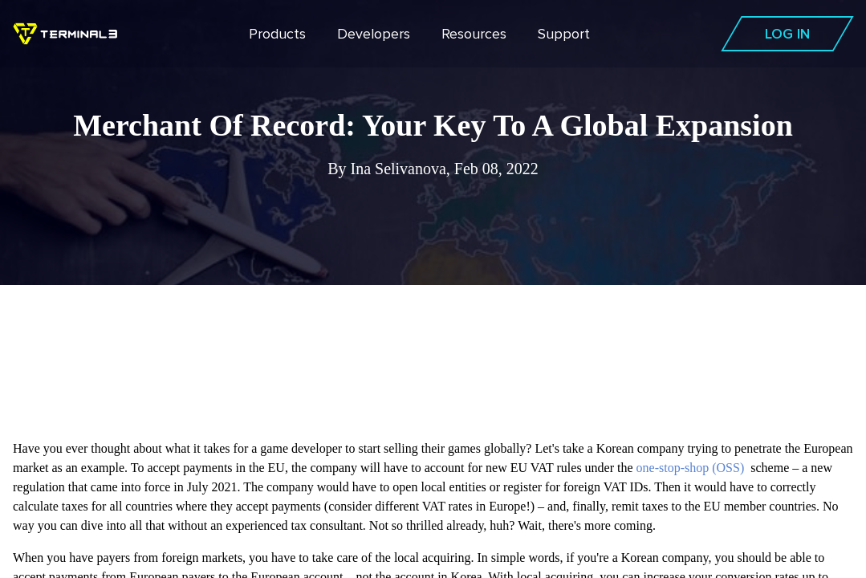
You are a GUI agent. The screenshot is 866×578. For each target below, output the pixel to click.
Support (564, 34)
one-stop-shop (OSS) (690, 467)
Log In (787, 34)
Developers (373, 34)
